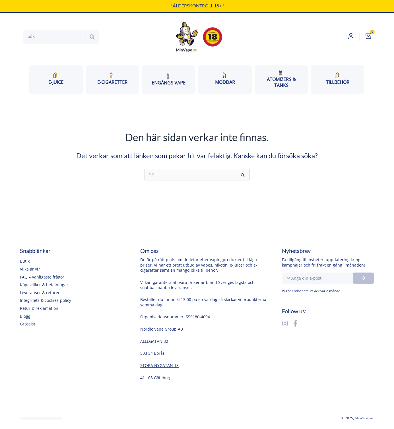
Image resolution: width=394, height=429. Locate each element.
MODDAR (225, 79)
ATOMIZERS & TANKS (281, 79)
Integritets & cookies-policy (45, 300)
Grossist (27, 324)
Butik (25, 261)
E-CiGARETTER (112, 79)
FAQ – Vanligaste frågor (42, 277)
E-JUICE (55, 79)
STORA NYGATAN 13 (159, 365)
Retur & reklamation (39, 308)
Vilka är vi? (30, 269)
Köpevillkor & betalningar (44, 284)
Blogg (25, 316)
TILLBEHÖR (337, 79)
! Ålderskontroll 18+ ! (197, 5)
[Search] (92, 37)
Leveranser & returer (40, 292)
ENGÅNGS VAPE (168, 79)
